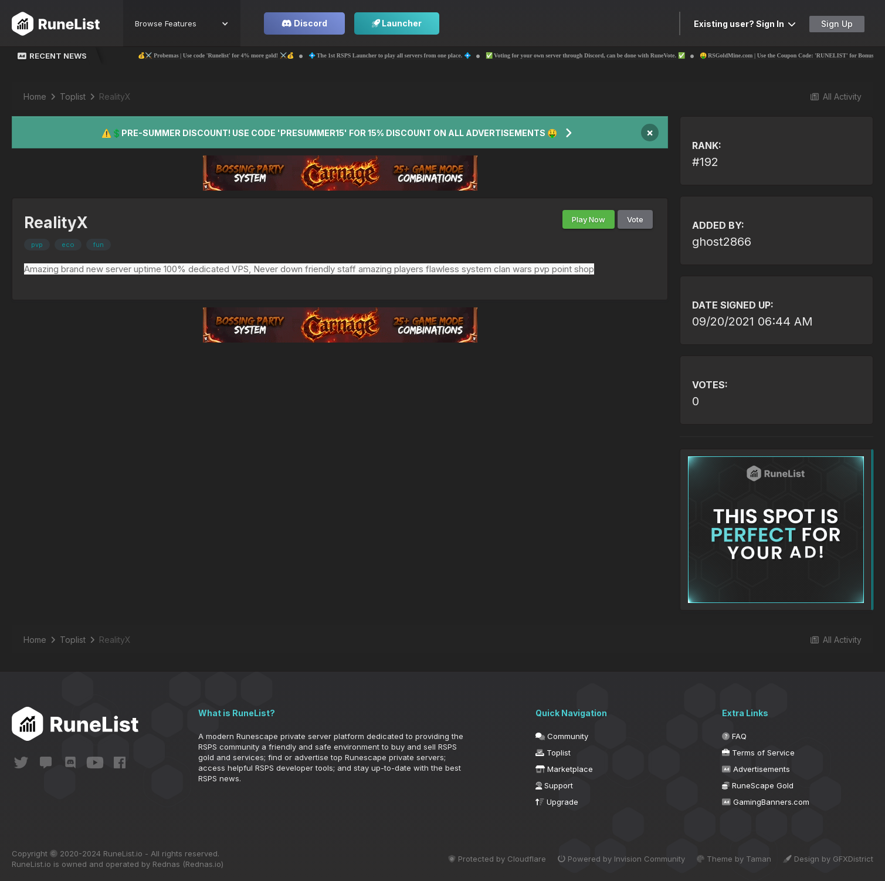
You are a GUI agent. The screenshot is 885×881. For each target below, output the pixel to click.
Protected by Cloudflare (490, 858)
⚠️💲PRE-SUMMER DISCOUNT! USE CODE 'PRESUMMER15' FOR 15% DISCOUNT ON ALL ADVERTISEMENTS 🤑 (329, 133)
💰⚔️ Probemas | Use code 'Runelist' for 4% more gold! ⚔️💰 (247, 55)
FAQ (734, 736)
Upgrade (556, 802)
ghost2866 (721, 242)
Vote (635, 219)
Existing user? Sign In (745, 24)
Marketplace (564, 769)
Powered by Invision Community (616, 858)
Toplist (553, 752)
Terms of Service (758, 752)
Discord (304, 23)
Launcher (397, 23)
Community (561, 736)
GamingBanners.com (765, 802)
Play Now (588, 219)
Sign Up (837, 24)
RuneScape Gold (758, 785)
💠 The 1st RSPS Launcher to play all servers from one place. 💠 (421, 55)
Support (554, 785)
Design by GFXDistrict (828, 858)
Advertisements (756, 769)
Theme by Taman (731, 858)
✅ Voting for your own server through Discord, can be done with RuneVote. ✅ (617, 55)
